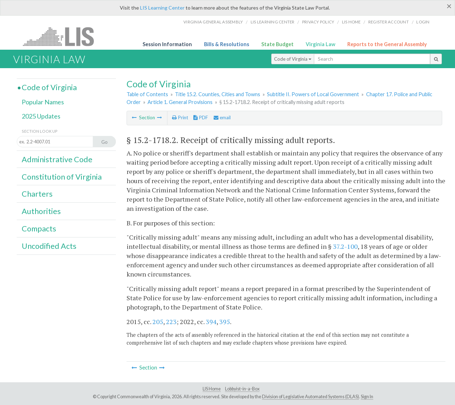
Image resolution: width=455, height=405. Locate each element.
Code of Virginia (292, 59)
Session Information (167, 44)
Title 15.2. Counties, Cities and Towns (217, 94)
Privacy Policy (318, 22)
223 (171, 321)
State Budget (277, 44)
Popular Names (43, 102)
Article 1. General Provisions (180, 102)
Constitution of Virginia (62, 176)
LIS (62, 36)
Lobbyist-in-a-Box (242, 389)
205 (157, 321)
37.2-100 (345, 246)
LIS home (351, 22)
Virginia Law (320, 44)
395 (224, 321)
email (222, 117)
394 (211, 321)
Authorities (41, 211)
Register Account (388, 22)
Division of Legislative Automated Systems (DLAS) (310, 396)
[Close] (449, 6)
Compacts (39, 228)
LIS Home (212, 389)
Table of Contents (147, 94)
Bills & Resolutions (226, 44)
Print (180, 117)
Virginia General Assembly (213, 22)
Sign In (367, 396)
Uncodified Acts (49, 246)
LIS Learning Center (162, 8)
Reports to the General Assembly (387, 44)
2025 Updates (41, 116)
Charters (37, 193)
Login (422, 22)
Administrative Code (57, 159)
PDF (200, 117)
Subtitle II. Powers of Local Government (313, 94)
